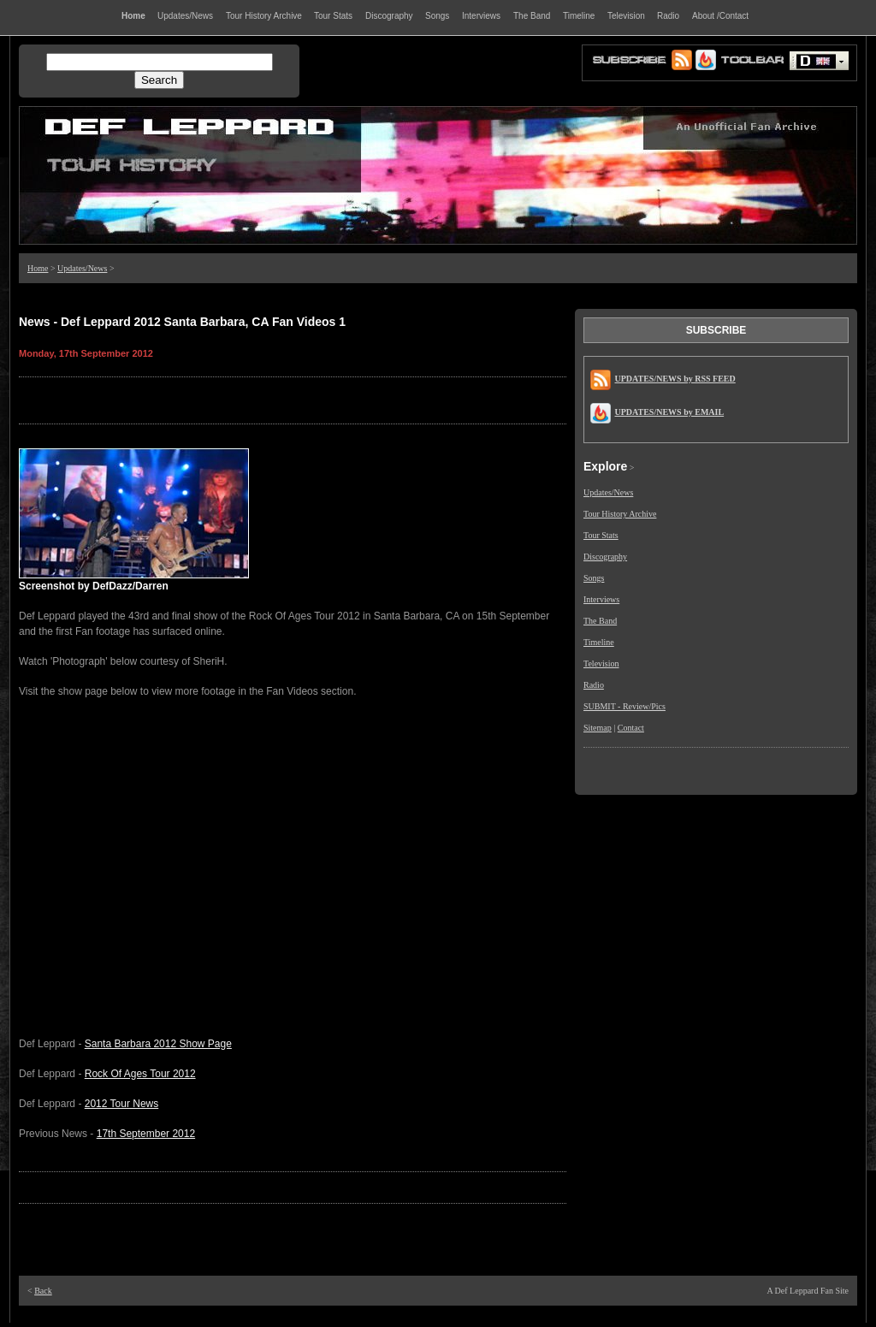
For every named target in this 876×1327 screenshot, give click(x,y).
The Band (600, 620)
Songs (593, 578)
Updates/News (82, 268)
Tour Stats (601, 535)
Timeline (598, 642)
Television (601, 663)
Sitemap (597, 727)
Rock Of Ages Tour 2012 (140, 1074)
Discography (605, 556)
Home (37, 268)
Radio (593, 685)
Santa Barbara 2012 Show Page (158, 1044)
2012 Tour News (122, 1104)
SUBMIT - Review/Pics (624, 706)
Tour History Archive (619, 513)
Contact (631, 727)
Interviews (601, 599)
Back (43, 1290)
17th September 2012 (146, 1134)
